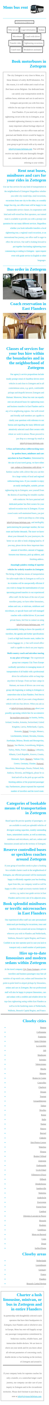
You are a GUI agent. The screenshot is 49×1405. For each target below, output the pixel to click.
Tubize (43, 1106)
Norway (10, 745)
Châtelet (42, 1138)
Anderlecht (41, 1197)
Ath (44, 1050)
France (43, 1274)
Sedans (41, 30)
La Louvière (41, 1046)
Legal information (28, 30)
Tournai (43, 1096)
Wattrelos (42, 1193)
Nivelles (42, 1110)
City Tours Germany (31, 969)
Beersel (43, 1133)
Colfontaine (41, 1032)
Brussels (42, 1220)
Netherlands (41, 1260)
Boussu (43, 1027)
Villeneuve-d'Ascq (38, 1174)
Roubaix (42, 1225)
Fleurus (43, 1151)
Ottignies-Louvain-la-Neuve (34, 1216)
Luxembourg (41, 1265)
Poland (25, 731)
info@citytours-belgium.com (24, 22)
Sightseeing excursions (33, 43)
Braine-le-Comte (39, 1078)
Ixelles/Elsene (40, 1248)
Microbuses (17, 36)
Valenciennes (40, 1064)
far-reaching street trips (19, 717)
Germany (42, 1270)
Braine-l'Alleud (40, 1156)
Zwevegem (41, 1202)
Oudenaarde (41, 1165)
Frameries (42, 1037)
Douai (43, 1243)
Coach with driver (32, 36)
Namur (43, 1124)
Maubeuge (42, 1055)
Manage (43, 1073)
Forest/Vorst (41, 1207)
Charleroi (42, 1087)
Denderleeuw (40, 1184)
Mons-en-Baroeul (39, 1234)
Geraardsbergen (39, 1101)
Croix (44, 1239)
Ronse (43, 1115)
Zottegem (42, 1161)
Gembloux (42, 1230)
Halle (44, 1119)
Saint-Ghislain (40, 1041)
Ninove (43, 1129)
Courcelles (41, 1083)
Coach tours (16, 50)
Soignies (42, 1060)
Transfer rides (15, 43)
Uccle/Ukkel (41, 1170)
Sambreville (41, 1188)
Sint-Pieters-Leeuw (38, 1142)
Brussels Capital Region (36, 1283)
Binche (43, 1069)
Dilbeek (43, 1179)
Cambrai (42, 1211)
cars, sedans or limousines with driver (26, 467)
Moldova (31, 750)
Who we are (13, 30)
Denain (43, 1092)
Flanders (42, 1279)
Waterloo (42, 1147)
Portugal (40, 763)
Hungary (29, 759)
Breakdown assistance (33, 50)
